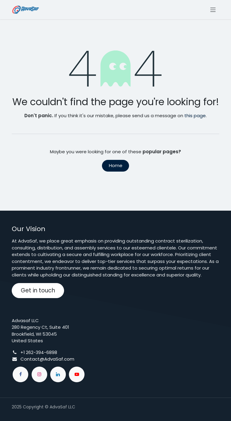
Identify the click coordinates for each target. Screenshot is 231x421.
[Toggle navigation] (213, 9)
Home (115, 165)
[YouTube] (77, 374)
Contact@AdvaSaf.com (47, 359)
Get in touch (38, 290)
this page (195, 115)
